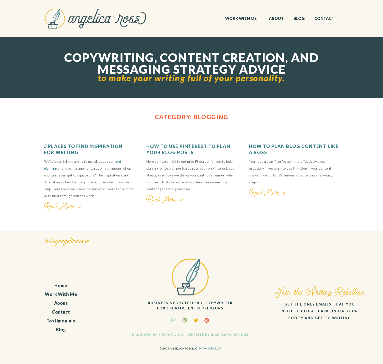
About (276, 18)
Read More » (62, 206)
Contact (324, 18)
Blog (299, 18)
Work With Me (242, 18)
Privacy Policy (210, 348)
